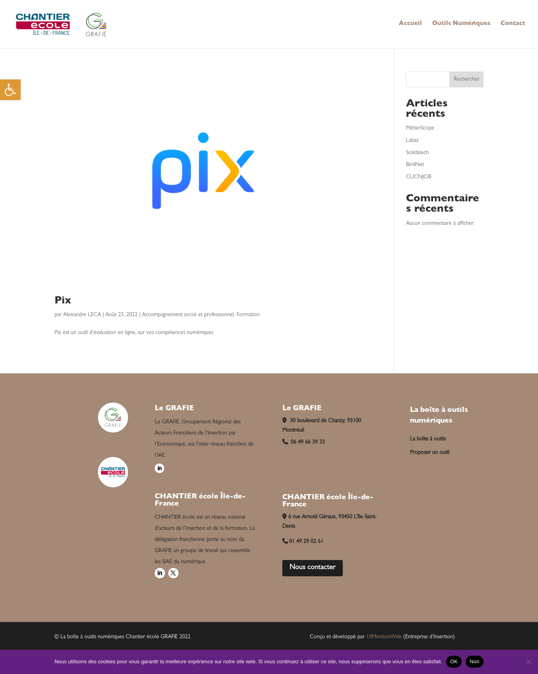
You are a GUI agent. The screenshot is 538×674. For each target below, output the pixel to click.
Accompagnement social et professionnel (188, 315)
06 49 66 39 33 (303, 442)
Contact (513, 24)
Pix (62, 301)
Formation (248, 315)
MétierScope (420, 128)
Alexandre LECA (82, 315)
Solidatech (417, 153)
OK (454, 661)
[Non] (528, 662)
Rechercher (467, 79)
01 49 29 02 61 (303, 542)
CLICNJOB (418, 177)
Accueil (410, 24)
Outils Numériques (461, 24)
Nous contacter (312, 568)
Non (475, 661)
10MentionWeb (384, 637)
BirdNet (415, 165)
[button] (10, 89)
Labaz (412, 140)
